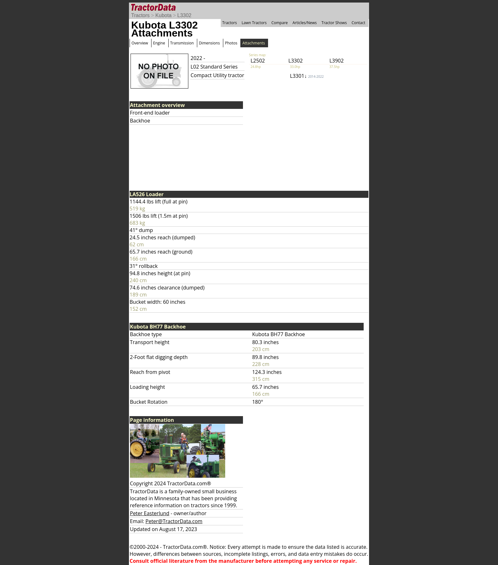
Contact (358, 22)
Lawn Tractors (254, 22)
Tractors (140, 15)
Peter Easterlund (149, 513)
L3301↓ (307, 75)
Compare (279, 22)
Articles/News (305, 22)
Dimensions (209, 43)
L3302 (184, 15)
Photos (231, 43)
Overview (139, 43)
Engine (159, 43)
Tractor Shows (334, 22)
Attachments (253, 43)
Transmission (182, 43)
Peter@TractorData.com (173, 521)
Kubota (163, 15)
